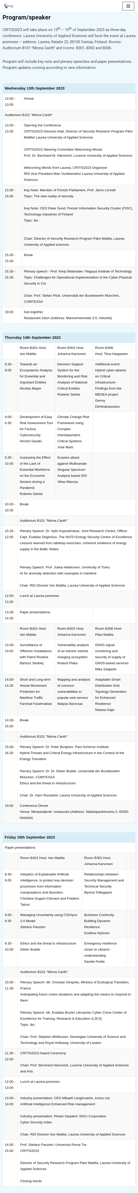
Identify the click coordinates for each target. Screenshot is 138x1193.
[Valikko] (128, 6)
